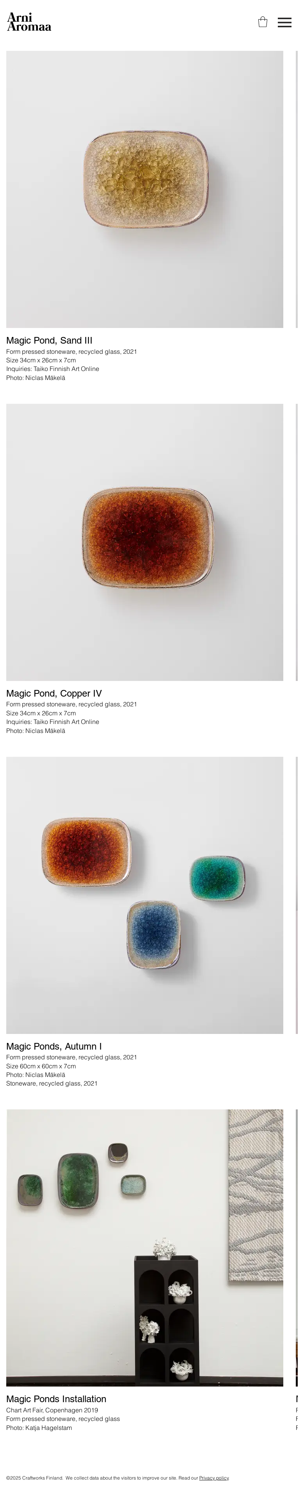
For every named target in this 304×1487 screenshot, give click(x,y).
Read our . (204, 1478)
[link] (262, 21)
